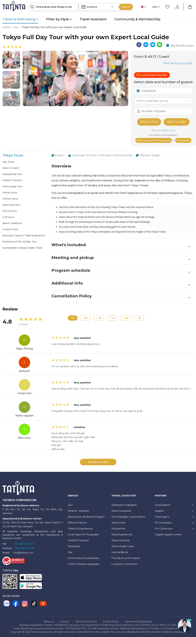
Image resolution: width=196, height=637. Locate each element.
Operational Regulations (138, 621)
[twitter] (152, 44)
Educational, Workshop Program (86, 516)
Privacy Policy (111, 621)
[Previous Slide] (27, 78)
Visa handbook (119, 552)
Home (6, 27)
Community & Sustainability (83, 558)
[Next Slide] (123, 78)
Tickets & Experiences (80, 528)
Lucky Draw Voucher (152, 75)
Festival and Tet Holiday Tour (19, 241)
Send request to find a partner (153, 140)
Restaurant (74, 546)
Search (125, 6)
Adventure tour (11, 204)
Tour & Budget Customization (128, 516)
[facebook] (139, 44)
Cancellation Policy (121, 296)
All (72, 318)
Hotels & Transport (78, 540)
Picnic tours (9, 210)
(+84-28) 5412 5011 (23, 543)
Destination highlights (124, 504)
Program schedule (121, 271)
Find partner (183, 140)
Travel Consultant (121, 510)
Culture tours (10, 198)
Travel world (118, 522)
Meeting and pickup (121, 258)
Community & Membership (137, 19)
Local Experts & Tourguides (83, 534)
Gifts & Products (77, 522)
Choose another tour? (163, 130)
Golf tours (8, 217)
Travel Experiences (122, 534)
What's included (121, 245)
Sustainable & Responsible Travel (22, 247)
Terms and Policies (86, 621)
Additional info (121, 283)
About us (49, 621)
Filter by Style (59, 19)
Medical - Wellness (78, 510)
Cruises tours (10, 229)
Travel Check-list (120, 540)
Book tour (149, 121)
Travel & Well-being (20, 19)
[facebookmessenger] (145, 44)
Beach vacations (12, 223)
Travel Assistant (93, 19)
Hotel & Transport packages (83, 564)
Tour (16, 27)
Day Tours (8, 161)
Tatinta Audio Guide (122, 546)
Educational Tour (12, 174)
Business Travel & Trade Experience (23, 235)
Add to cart (176, 121)
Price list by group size (178, 63)
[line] (159, 44)
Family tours (9, 192)
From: (139, 57)
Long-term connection (124, 564)
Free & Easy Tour (12, 186)
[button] (11, 60)
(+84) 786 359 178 (23, 548)
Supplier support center (168, 534)
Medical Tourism (12, 180)
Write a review (98, 462)
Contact (64, 621)
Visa (70, 552)
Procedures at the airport (125, 558)
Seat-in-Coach (10, 167)
